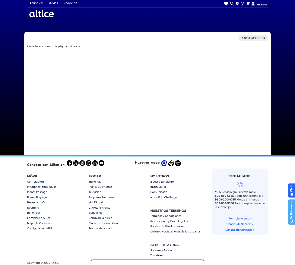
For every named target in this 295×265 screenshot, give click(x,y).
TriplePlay (95, 182)
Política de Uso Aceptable (167, 226)
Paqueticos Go (36, 202)
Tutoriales (156, 255)
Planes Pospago (37, 192)
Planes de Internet (100, 187)
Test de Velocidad (100, 228)
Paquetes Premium (101, 197)
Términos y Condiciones (165, 216)
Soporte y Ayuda (161, 250)
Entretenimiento (99, 208)
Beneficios (33, 213)
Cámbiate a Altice (38, 218)
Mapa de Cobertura (39, 223)
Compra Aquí (36, 182)
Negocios (70, 3)
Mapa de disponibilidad (104, 223)
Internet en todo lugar (41, 187)
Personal (37, 3)
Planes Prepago (37, 197)
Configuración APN (39, 228)
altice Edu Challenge (163, 197)
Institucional (158, 187)
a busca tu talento (162, 182)
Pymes (53, 3)
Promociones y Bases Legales (169, 221)
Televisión (95, 192)
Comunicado (158, 192)
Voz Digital (96, 202)
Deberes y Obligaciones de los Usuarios (175, 231)
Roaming (33, 208)
